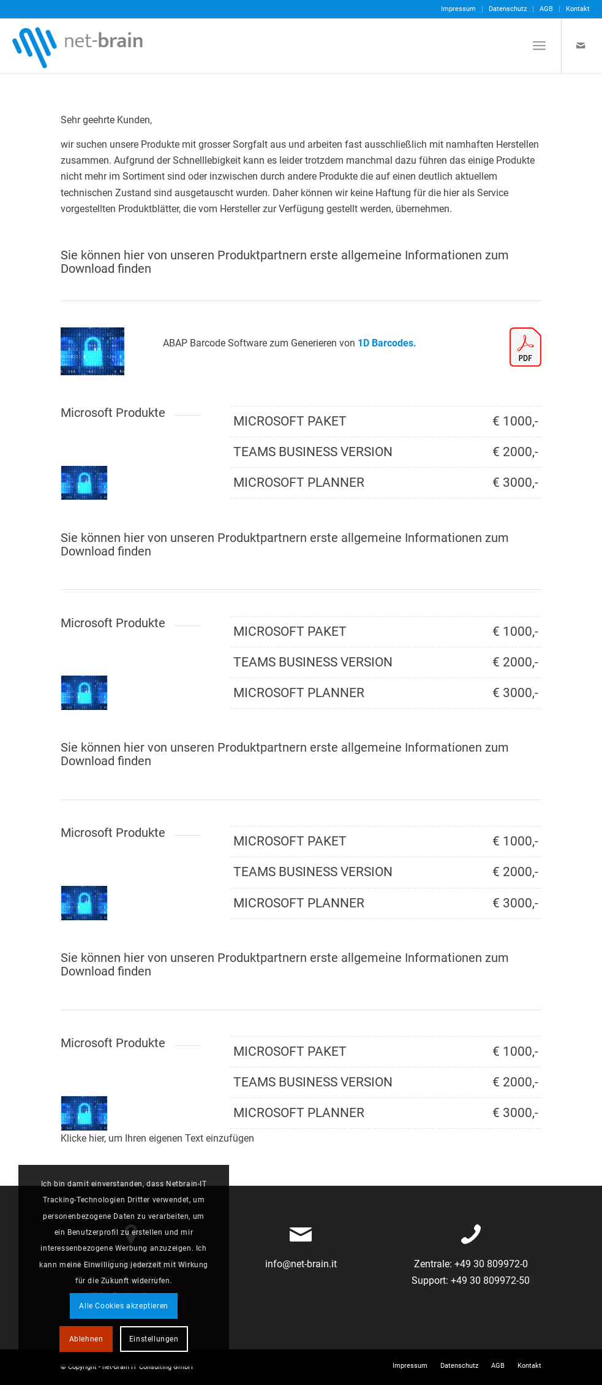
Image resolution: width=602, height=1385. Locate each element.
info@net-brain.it (301, 1264)
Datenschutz (508, 9)
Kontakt (578, 9)
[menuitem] (459, 9)
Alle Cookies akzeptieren (123, 1306)
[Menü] (539, 45)
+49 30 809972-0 (490, 1264)
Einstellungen (154, 1339)
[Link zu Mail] (580, 45)
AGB (546, 9)
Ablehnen (86, 1339)
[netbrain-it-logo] (78, 45)
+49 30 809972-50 (489, 1280)
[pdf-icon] (525, 347)
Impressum (458, 9)
